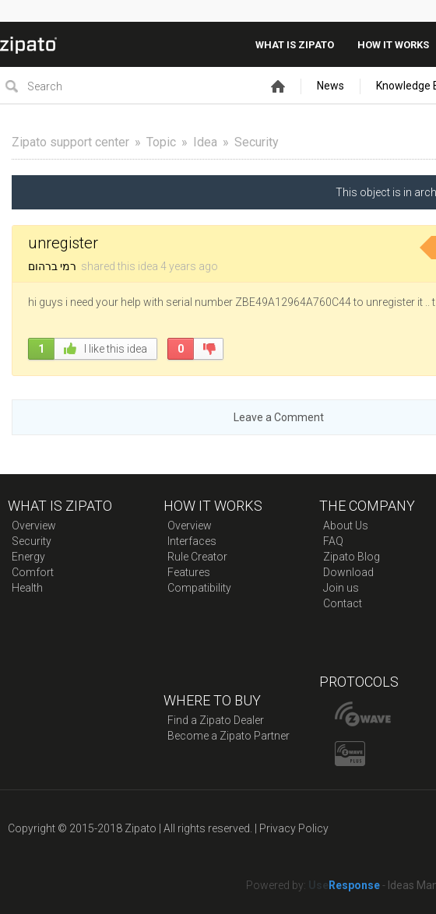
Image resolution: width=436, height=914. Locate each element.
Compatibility (199, 588)
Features (188, 572)
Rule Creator (197, 556)
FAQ (333, 541)
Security (256, 142)
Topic (161, 142)
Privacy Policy (294, 828)
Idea (205, 142)
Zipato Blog (351, 556)
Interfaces (191, 541)
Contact (342, 603)
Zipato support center (70, 142)
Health (27, 588)
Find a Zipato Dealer (215, 720)
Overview (34, 525)
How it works (393, 45)
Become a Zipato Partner (228, 735)
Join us (341, 588)
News (330, 85)
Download (348, 572)
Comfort (33, 572)
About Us (345, 525)
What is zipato (294, 45)
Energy (28, 556)
